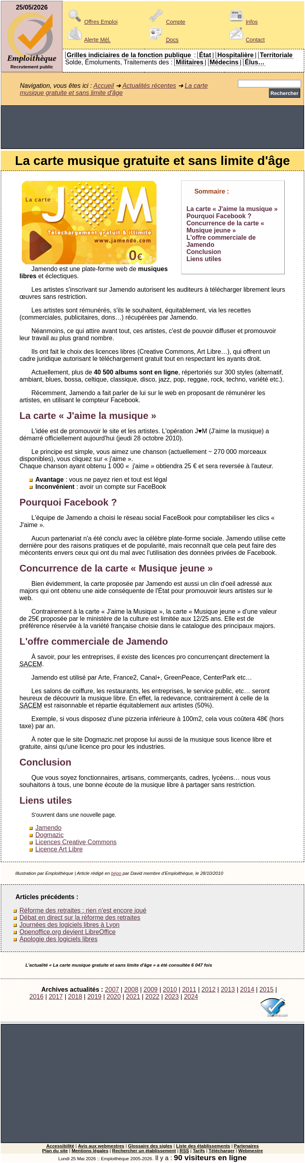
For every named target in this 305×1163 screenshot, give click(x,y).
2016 (36, 996)
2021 (133, 996)
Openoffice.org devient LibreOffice (67, 931)
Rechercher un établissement (144, 1150)
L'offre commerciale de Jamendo (93, 641)
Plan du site (55, 1150)
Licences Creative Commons (76, 842)
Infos (242, 22)
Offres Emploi (91, 22)
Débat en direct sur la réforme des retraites (79, 917)
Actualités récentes (149, 85)
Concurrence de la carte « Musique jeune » (225, 227)
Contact (246, 40)
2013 (228, 989)
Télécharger (221, 1150)
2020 (114, 996)
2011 (189, 989)
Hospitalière (235, 55)
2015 (266, 989)
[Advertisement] (152, 127)
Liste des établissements (203, 1146)
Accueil (103, 85)
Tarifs (199, 1150)
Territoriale (276, 55)
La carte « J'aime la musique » (232, 208)
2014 (247, 989)
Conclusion (203, 251)
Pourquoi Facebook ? (218, 216)
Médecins (224, 62)
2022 (152, 996)
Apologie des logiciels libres (58, 939)
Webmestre (250, 1150)
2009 (150, 989)
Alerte (87, 40)
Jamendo (48, 827)
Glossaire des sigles (150, 1146)
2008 (131, 989)
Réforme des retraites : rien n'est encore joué (83, 910)
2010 (170, 989)
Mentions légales (89, 1150)
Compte (166, 22)
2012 (208, 989)
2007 (112, 989)
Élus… (254, 62)
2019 (94, 996)
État (205, 55)
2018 (75, 996)
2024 (191, 996)
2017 (56, 996)
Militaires (189, 62)
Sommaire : (211, 191)
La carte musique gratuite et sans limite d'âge (114, 89)
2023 (171, 996)
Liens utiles (203, 259)
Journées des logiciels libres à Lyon (69, 924)
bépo (116, 873)
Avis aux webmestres (101, 1146)
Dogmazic (49, 835)
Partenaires (246, 1146)
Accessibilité (60, 1146)
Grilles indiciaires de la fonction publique (129, 55)
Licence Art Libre (59, 849)
